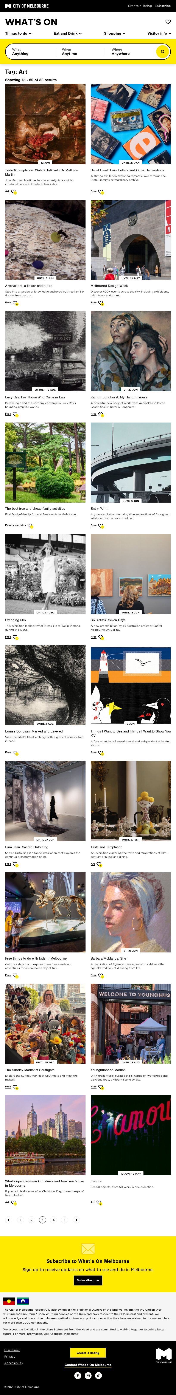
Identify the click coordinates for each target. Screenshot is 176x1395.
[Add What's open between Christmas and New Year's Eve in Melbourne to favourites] (14, 1203)
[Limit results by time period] (80, 52)
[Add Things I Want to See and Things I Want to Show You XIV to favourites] (101, 753)
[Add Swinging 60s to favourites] (16, 637)
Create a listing (140, 6)
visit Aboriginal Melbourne (61, 1333)
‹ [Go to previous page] (9, 1219)
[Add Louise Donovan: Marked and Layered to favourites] (16, 753)
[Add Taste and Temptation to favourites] (99, 864)
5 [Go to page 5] (64, 1220)
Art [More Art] (7, 191)
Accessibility (13, 1363)
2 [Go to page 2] (32, 1220)
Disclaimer (12, 1350)
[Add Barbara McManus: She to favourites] (101, 976)
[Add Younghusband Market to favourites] (101, 1087)
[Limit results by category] (30, 52)
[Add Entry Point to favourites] (101, 526)
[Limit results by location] (130, 52)
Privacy (9, 1356)
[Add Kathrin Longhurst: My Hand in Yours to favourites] (101, 414)
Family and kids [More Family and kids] (15, 525)
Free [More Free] (94, 191)
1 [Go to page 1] (20, 1220)
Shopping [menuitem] (114, 33)
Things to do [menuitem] (18, 33)
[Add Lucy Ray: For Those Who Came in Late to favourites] (16, 414)
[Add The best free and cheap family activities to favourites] (30, 526)
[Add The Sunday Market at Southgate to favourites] (16, 1087)
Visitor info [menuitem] (159, 33)
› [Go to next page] (76, 1219)
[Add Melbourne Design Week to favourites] (101, 303)
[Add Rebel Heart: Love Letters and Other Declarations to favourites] (101, 192)
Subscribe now (88, 1280)
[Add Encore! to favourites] (99, 1203)
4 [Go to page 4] (54, 1220)
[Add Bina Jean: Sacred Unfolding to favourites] (16, 864)
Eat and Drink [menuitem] (67, 33)
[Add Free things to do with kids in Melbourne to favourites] (16, 976)
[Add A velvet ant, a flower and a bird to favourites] (16, 303)
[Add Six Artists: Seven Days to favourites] (101, 637)
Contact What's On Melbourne (88, 1365)
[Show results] (162, 51)
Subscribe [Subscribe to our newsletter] (163, 6)
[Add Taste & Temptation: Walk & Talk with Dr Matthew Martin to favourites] (14, 192)
